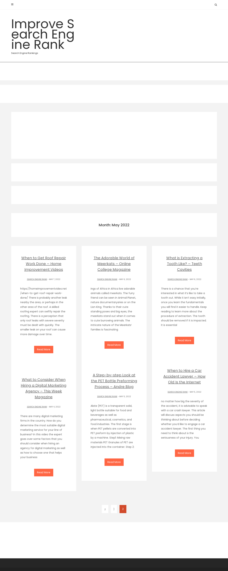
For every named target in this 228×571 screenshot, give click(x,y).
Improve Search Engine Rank (43, 35)
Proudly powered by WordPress (162, 564)
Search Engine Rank (37, 279)
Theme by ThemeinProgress (122, 564)
